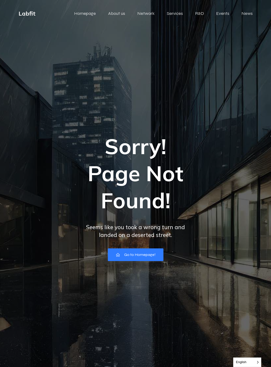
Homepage (85, 13)
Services (175, 13)
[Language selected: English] (247, 362)
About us (116, 13)
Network (146, 13)
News (247, 13)
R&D (199, 13)
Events (222, 13)
